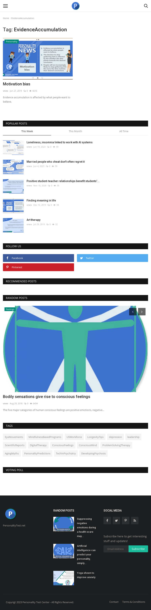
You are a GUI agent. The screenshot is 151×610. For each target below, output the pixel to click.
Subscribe (138, 549)
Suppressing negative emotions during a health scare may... (86, 527)
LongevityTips (95, 437)
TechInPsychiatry (66, 453)
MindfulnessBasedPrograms (45, 437)
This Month (75, 131)
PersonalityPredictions (37, 453)
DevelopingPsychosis (93, 453)
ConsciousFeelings (62, 445)
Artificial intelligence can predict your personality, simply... (86, 554)
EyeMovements (14, 437)
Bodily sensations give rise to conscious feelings (46, 396)
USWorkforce (74, 437)
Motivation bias (16, 84)
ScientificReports (14, 445)
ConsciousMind (88, 445)
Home (6, 18)
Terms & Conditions (133, 602)
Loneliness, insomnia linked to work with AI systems (60, 142)
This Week (27, 131)
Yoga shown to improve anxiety (86, 575)
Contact (114, 602)
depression (115, 437)
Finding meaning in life (41, 200)
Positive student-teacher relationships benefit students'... (63, 181)
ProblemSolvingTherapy (116, 445)
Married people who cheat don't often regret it (56, 161)
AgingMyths (12, 453)
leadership (133, 437)
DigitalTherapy (38, 445)
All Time (123, 131)
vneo (5, 90)
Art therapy (33, 219)
